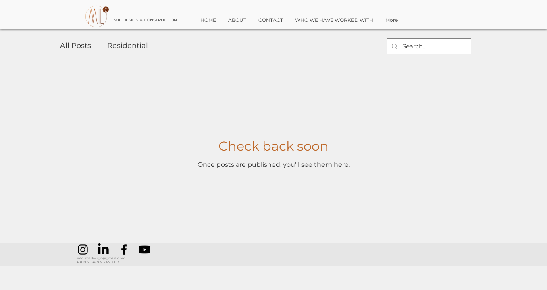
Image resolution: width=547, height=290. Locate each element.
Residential (127, 45)
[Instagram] (82, 249)
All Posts (75, 45)
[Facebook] (124, 249)
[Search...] (428, 46)
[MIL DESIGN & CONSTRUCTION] (154, 20)
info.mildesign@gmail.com (101, 258)
